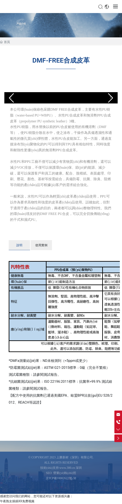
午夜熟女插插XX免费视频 (17, 501)
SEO (49, 473)
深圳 (79, 467)
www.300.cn (67, 467)
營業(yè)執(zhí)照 (64, 473)
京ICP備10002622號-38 (61, 478)
